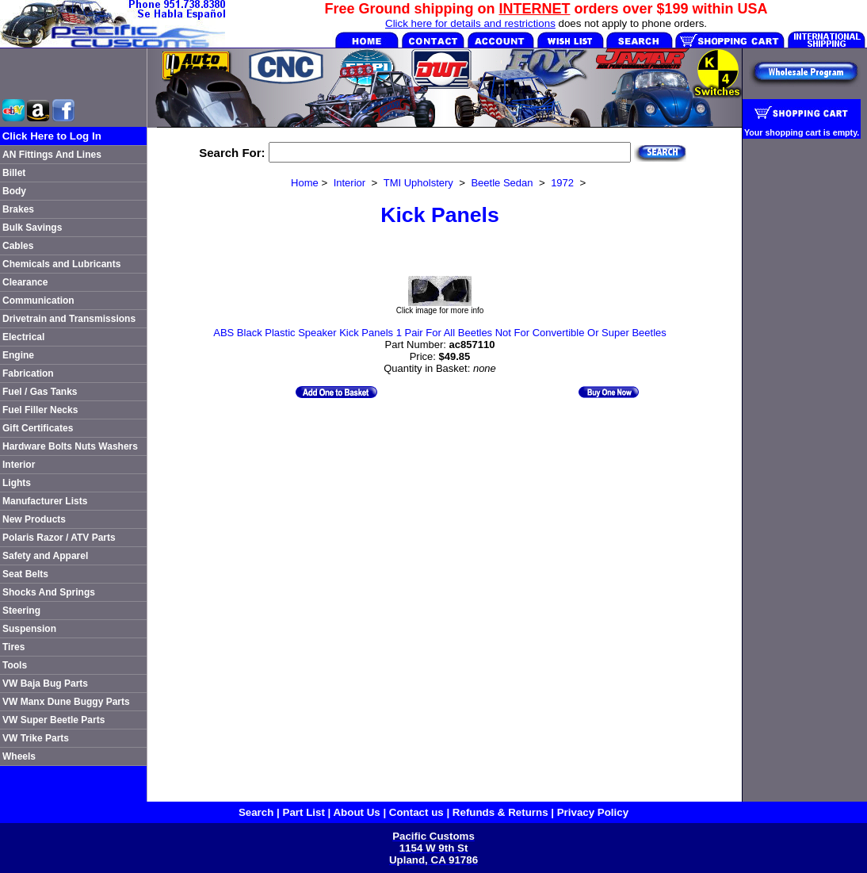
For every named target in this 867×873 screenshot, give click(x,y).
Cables (17, 245)
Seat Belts (25, 574)
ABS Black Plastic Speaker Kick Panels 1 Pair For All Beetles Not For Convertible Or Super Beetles (439, 333)
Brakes (18, 209)
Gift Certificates (37, 428)
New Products (34, 519)
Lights (16, 482)
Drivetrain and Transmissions (69, 318)
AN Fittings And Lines (51, 154)
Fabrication (28, 373)
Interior (18, 464)
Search (256, 812)
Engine (18, 355)
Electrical (23, 337)
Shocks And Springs (48, 592)
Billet (13, 172)
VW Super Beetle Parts (53, 720)
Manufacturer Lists (44, 501)
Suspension (29, 628)
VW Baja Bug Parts (45, 683)
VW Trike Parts (35, 738)
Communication (38, 300)
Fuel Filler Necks (40, 409)
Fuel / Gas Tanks (39, 391)
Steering (21, 610)
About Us (356, 812)
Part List (304, 812)
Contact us (416, 812)
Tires (13, 647)
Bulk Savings (32, 227)
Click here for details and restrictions (470, 23)
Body (14, 191)
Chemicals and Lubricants (61, 264)
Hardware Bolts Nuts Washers (70, 446)
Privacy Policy (592, 812)
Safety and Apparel (45, 555)
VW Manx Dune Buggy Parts (66, 701)
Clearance (25, 282)
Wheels (19, 756)
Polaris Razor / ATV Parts (59, 537)
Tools (14, 665)
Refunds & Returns (500, 812)
